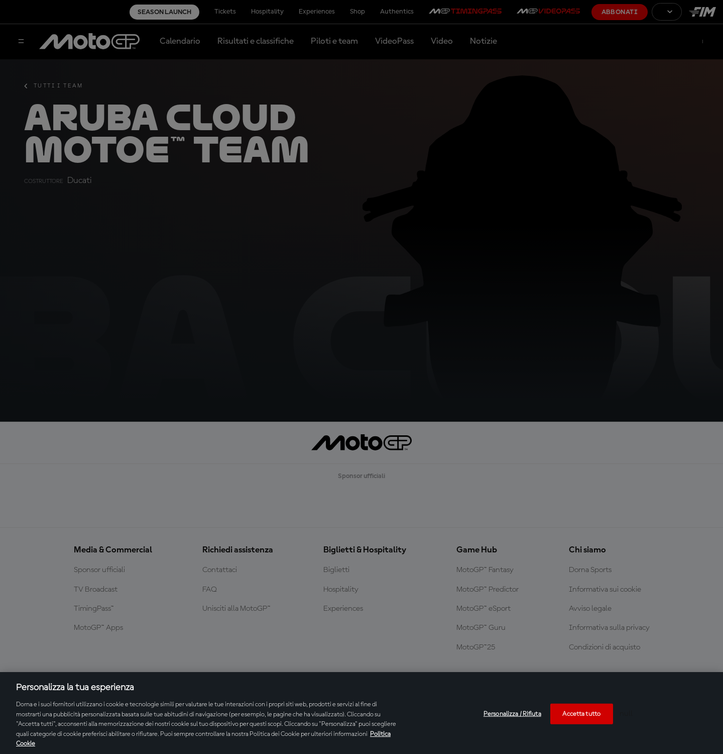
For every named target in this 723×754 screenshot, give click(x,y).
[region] (361, 713)
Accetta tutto (581, 713)
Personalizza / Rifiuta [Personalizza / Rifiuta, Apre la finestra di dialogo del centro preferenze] (512, 713)
